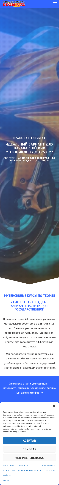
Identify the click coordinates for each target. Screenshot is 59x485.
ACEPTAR (29, 441)
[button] (54, 406)
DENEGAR (29, 449)
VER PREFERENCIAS (29, 458)
